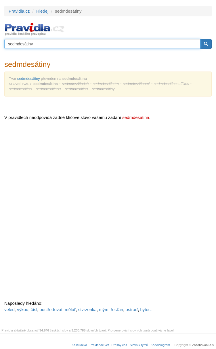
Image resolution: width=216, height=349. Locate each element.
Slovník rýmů (139, 345)
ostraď (132, 309)
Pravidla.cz (19, 11)
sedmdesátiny (28, 78)
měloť (70, 309)
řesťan (117, 309)
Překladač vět (99, 345)
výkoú (22, 309)
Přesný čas (119, 345)
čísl (34, 309)
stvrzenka (87, 309)
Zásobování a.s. (203, 345)
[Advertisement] (47, 212)
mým (103, 309)
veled (9, 309)
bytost (146, 309)
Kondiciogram (160, 345)
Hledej (42, 11)
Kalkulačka (79, 345)
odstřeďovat (51, 309)
